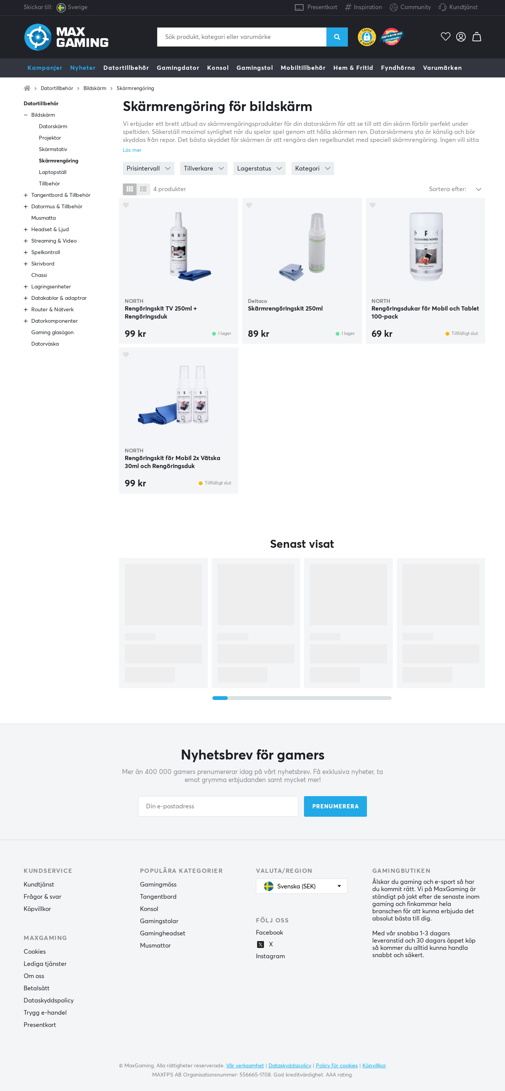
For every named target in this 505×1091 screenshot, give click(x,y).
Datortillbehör (126, 68)
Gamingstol (254, 68)
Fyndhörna (398, 68)
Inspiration (363, 6)
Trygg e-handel (45, 1013)
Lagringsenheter (51, 287)
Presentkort (322, 7)
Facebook (269, 933)
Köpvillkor (37, 909)
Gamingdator (178, 68)
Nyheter (83, 68)
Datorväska (45, 344)
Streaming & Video (54, 241)
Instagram (270, 956)
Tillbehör (49, 184)
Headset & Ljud (50, 229)
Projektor (50, 138)
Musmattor (155, 946)
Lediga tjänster (45, 964)
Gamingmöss (158, 885)
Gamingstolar (159, 921)
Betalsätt (37, 988)
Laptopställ (52, 172)
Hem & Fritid (353, 68)
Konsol (218, 68)
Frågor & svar (42, 897)
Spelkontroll (45, 252)
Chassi (39, 275)
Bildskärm (95, 88)
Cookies (35, 952)
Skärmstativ (53, 149)
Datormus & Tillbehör (56, 206)
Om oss (34, 976)
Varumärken (442, 68)
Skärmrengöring (135, 88)
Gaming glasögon (52, 332)
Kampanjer (45, 68)
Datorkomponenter (54, 321)
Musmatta (43, 218)
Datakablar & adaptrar (59, 298)
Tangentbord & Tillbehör (60, 195)
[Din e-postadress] (218, 806)
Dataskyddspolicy (49, 1001)
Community (410, 7)
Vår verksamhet (245, 1065)
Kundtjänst (463, 7)
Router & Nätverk (52, 309)
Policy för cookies (337, 1065)
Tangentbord (158, 897)
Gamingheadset (162, 933)
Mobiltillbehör (303, 68)
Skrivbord (43, 264)
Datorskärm (53, 126)
